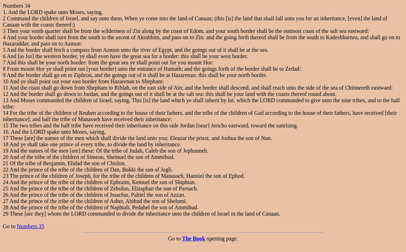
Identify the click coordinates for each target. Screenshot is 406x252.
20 (5, 157)
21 (5, 163)
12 (5, 94)
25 (5, 188)
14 (5, 113)
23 (5, 176)
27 (5, 201)
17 (5, 138)
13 (5, 100)
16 (5, 132)
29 (5, 214)
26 (5, 195)
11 (5, 88)
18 (5, 144)
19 (5, 151)
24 (5, 182)
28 (5, 207)
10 (5, 81)
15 (5, 125)
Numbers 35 (30, 226)
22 (5, 170)
